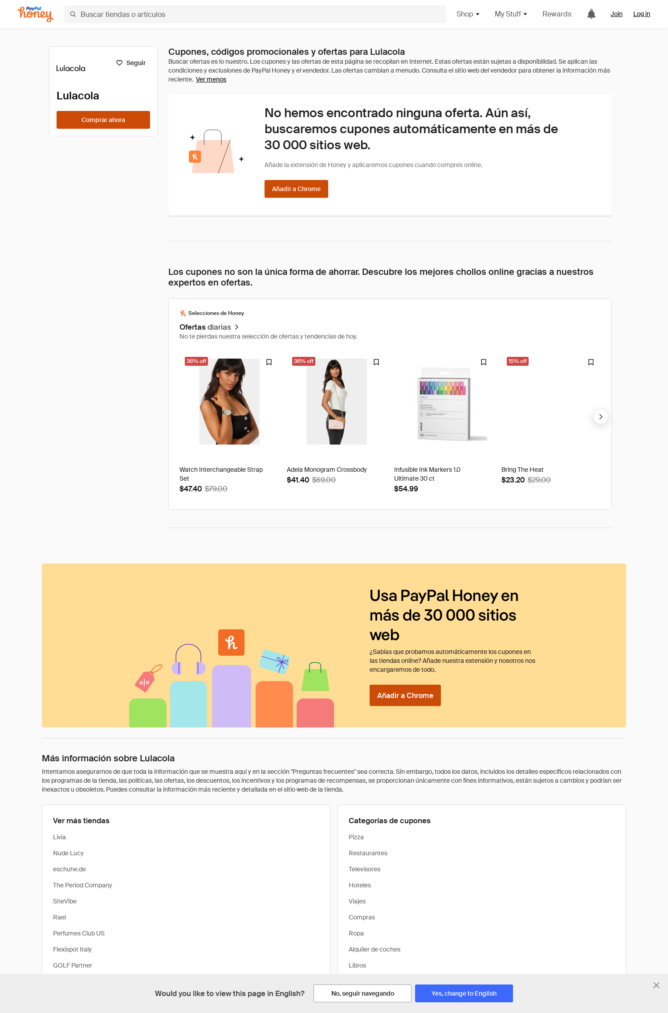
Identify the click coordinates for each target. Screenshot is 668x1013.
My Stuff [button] (511, 14)
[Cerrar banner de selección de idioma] (656, 985)
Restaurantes (368, 853)
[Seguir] (130, 63)
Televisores (364, 869)
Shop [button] (468, 14)
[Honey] (35, 14)
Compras (362, 917)
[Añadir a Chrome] (296, 189)
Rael (59, 917)
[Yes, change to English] (464, 993)
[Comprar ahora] (103, 120)
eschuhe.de (69, 869)
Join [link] (617, 14)
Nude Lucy (68, 853)
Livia (59, 837)
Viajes (357, 901)
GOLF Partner (72, 965)
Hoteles (360, 885)
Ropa (356, 933)
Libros (357, 965)
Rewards (556, 14)
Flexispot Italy (72, 949)
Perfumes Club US (79, 933)
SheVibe (65, 901)
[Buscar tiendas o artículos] (255, 14)
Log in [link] (641, 14)
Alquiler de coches (374, 949)
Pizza (356, 837)
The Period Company (82, 885)
